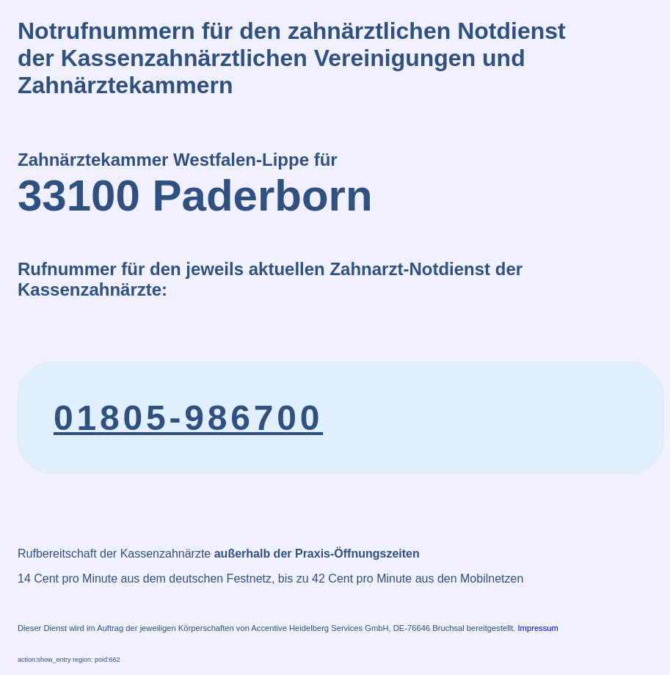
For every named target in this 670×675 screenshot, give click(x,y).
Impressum (538, 628)
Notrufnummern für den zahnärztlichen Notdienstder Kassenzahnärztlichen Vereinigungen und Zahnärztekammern (292, 58)
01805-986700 (188, 417)
